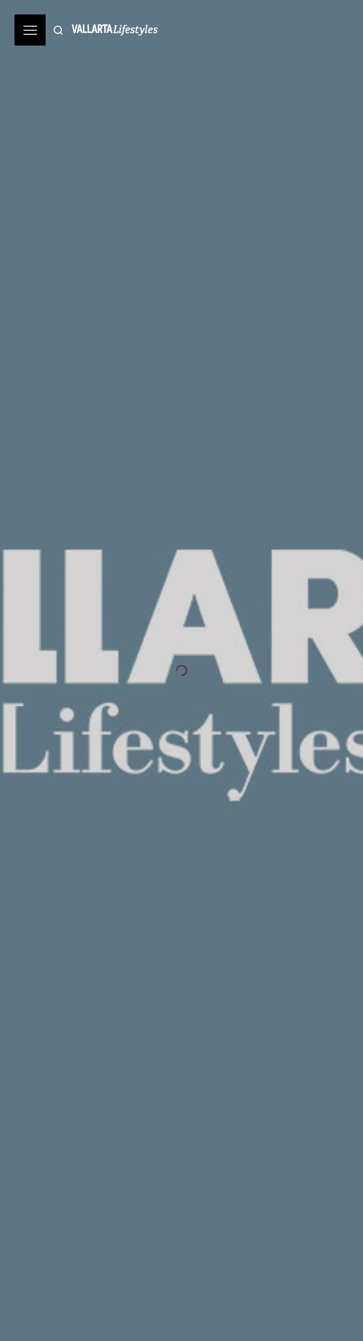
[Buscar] (58, 30)
